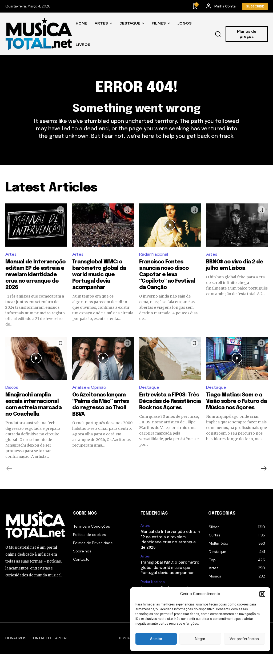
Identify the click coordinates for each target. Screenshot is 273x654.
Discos (11, 387)
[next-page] (263, 469)
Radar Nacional (153, 254)
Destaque (149, 387)
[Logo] (38, 34)
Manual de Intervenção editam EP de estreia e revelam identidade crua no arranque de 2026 (35, 274)
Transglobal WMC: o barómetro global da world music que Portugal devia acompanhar (99, 274)
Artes (11, 254)
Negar (200, 638)
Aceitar (156, 638)
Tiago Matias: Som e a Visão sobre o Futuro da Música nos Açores (236, 401)
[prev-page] (9, 469)
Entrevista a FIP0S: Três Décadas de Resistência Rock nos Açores (170, 401)
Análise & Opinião (89, 387)
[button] (262, 594)
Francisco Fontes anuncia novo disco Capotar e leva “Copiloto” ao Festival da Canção (167, 274)
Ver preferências (244, 638)
